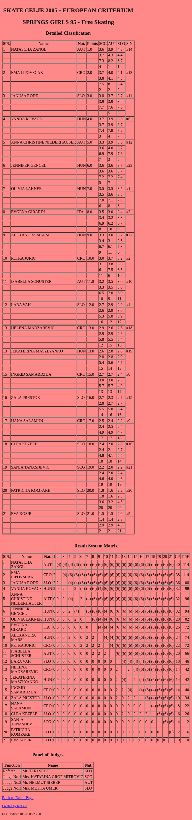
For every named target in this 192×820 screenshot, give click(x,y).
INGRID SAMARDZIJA (31, 374)
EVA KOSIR (21, 513)
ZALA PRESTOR (25, 397)
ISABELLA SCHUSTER (31, 281)
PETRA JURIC (23, 258)
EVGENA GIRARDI (28, 212)
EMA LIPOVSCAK (27, 72)
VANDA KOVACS (26, 119)
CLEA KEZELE (24, 444)
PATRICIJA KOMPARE (30, 490)
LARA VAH (21, 305)
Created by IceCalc (14, 806)
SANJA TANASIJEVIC (30, 467)
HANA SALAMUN (27, 421)
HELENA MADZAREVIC (32, 328)
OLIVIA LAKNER (26, 188)
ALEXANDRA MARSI (30, 235)
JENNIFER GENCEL (28, 165)
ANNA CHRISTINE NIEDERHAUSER (43, 142)
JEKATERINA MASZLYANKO (37, 351)
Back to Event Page (18, 798)
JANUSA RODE (24, 96)
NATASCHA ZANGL (28, 49)
